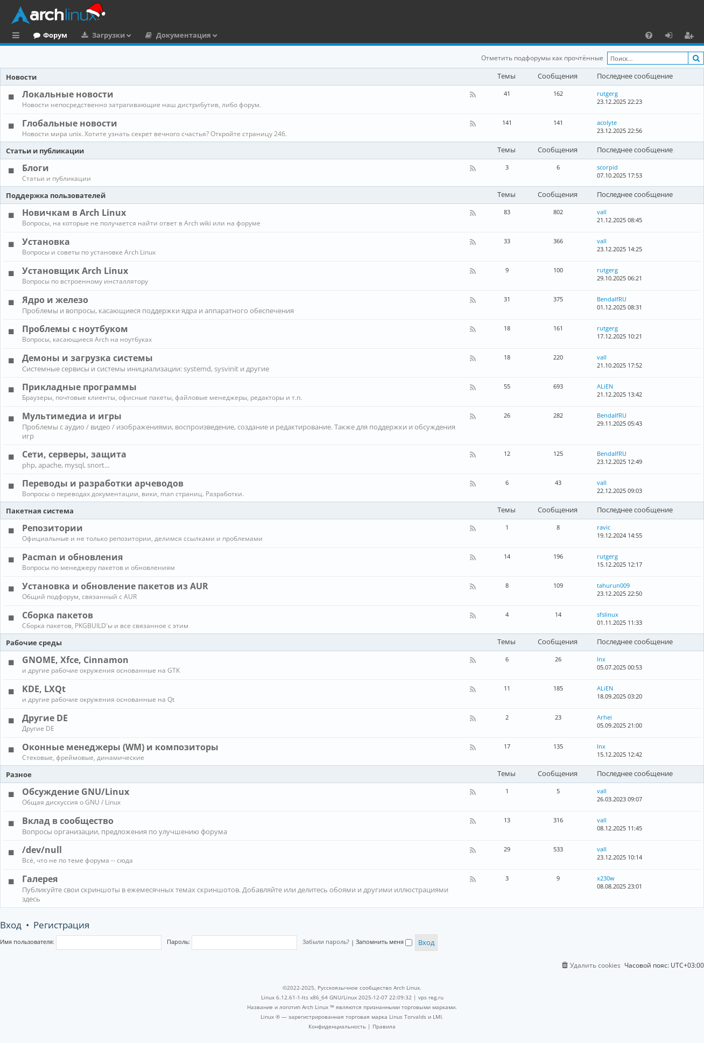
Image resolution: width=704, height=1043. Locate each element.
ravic (603, 527)
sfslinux (607, 614)
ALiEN (605, 386)
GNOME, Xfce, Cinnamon (75, 660)
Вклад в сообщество (68, 821)
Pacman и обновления (72, 557)
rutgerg (607, 93)
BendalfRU (611, 299)
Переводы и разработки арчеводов (103, 483)
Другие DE (45, 718)
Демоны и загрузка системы (87, 358)
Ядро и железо (55, 300)
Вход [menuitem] (672, 36)
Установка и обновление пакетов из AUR (115, 586)
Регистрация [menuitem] (691, 36)
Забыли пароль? (325, 942)
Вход (11, 925)
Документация (227, 35)
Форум (99, 35)
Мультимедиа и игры (72, 416)
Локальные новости (68, 94)
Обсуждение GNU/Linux (75, 792)
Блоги (35, 168)
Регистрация (61, 925)
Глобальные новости (69, 123)
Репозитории (52, 528)
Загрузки (152, 35)
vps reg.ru (430, 997)
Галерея (40, 879)
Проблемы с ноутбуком (75, 329)
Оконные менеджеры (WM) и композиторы (120, 747)
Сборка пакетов (57, 615)
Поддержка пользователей (55, 195)
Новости (21, 77)
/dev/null (42, 850)
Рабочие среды (34, 642)
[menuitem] (648, 35)
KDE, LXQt (44, 689)
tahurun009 (613, 585)
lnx (601, 659)
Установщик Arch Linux (75, 271)
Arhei (604, 717)
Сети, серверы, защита (74, 454)
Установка (46, 242)
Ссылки (18, 36)
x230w (606, 878)
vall (602, 212)
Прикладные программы (79, 387)
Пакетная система (40, 511)
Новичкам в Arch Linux (74, 213)
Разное (19, 774)
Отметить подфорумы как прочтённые (542, 57)
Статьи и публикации (45, 151)
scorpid (607, 167)
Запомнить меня (384, 942)
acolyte (607, 122)
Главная (48, 35)
